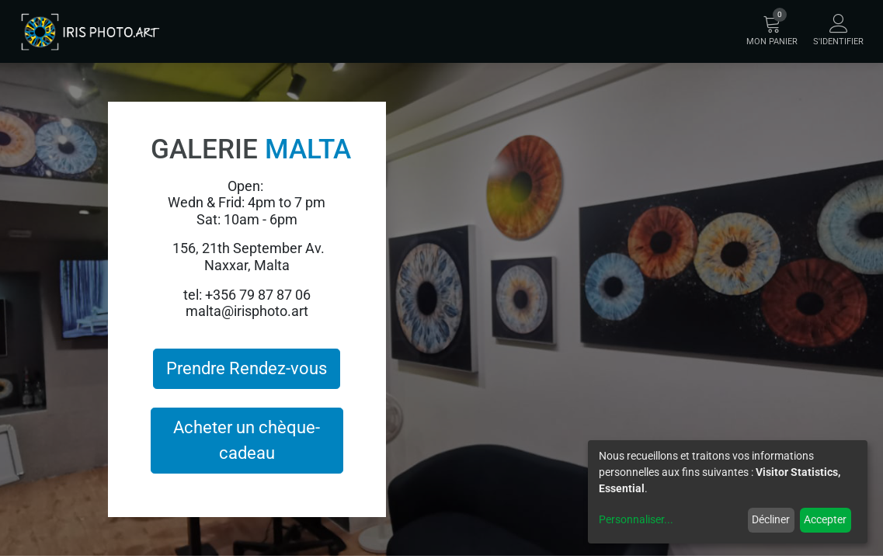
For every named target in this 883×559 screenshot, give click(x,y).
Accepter (825, 519)
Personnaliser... (636, 519)
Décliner (771, 519)
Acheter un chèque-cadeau (246, 440)
